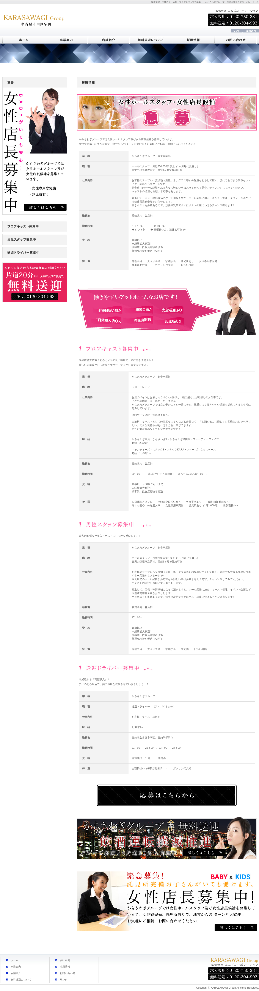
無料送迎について (21, 979)
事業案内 (16, 966)
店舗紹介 (16, 973)
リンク (63, 979)
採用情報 (65, 966)
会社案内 (65, 960)
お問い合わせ (67, 973)
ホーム (14, 960)
